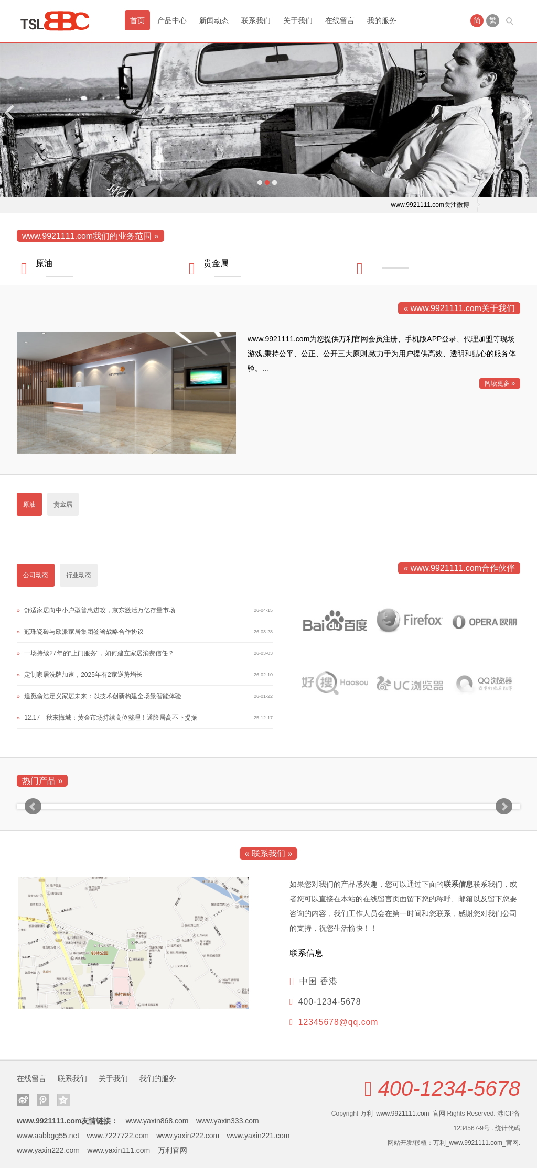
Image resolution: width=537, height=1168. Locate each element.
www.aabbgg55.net (48, 1135)
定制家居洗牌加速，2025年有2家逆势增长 (83, 674)
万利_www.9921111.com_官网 (403, 1113)
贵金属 (216, 263)
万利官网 (172, 1150)
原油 (44, 263)
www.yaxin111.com (118, 1150)
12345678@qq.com (338, 1022)
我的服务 (381, 20)
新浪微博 (23, 1100)
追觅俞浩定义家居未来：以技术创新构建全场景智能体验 (102, 696)
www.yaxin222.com (187, 1135)
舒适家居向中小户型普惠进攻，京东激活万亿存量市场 (99, 610)
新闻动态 (214, 20)
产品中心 (172, 20)
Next (527, 112)
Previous (10, 112)
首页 (137, 20)
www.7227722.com (118, 1135)
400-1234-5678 (449, 1088)
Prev (33, 806)
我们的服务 (157, 1078)
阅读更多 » (500, 383)
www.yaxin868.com (157, 1121)
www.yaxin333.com (227, 1121)
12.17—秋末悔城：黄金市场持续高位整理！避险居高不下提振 (110, 717)
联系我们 (256, 20)
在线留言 (340, 20)
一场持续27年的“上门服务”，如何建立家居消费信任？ (99, 653)
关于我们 (298, 20)
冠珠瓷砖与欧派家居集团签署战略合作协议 (84, 631)
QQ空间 (63, 1100)
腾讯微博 (43, 1100)
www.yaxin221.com (258, 1135)
